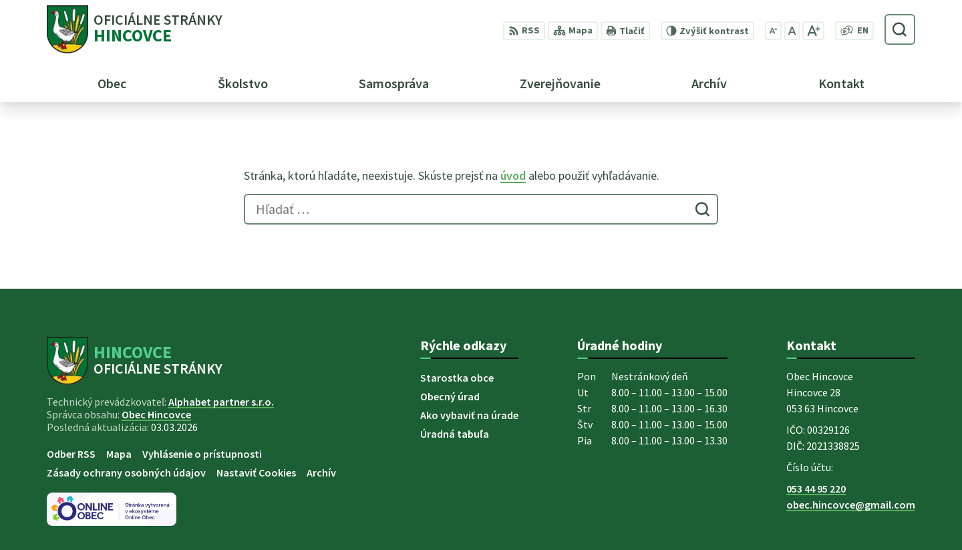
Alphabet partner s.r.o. (221, 401)
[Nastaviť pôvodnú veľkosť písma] (792, 30)
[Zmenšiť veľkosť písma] (773, 30)
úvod (513, 175)
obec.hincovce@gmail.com (850, 504)
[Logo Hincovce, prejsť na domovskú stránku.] (134, 29)
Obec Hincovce (156, 414)
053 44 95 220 (816, 488)
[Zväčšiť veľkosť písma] (813, 30)
